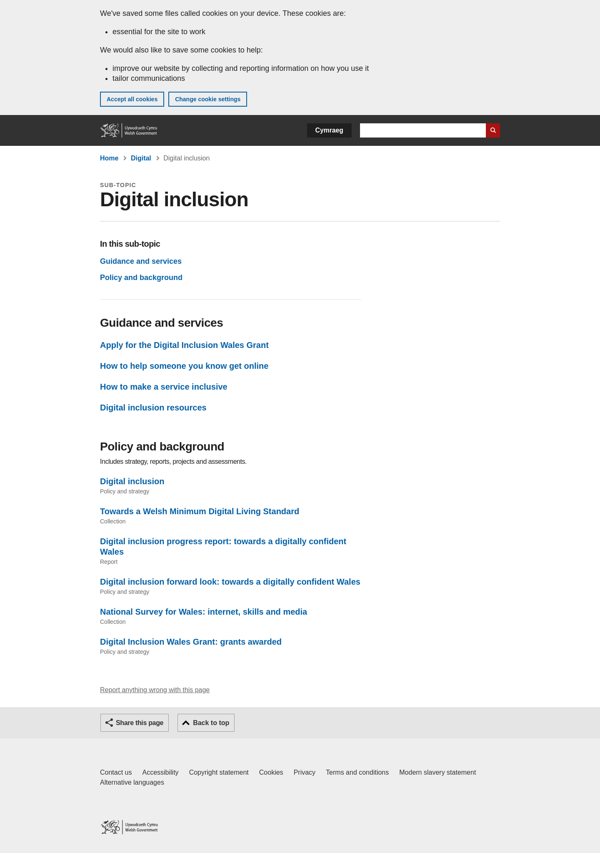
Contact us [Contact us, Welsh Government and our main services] (116, 772)
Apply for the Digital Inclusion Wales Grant (184, 345)
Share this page (139, 722)
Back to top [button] (211, 722)
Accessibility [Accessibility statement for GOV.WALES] (160, 772)
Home (109, 158)
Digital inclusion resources (153, 407)
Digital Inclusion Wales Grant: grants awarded (191, 641)
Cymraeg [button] (329, 130)
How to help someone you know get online (184, 365)
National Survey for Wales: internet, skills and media (203, 611)
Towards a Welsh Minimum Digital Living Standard (199, 511)
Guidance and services (141, 261)
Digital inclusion (132, 481)
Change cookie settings (207, 99)
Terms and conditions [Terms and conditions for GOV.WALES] (357, 772)
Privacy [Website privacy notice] (304, 772)
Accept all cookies (132, 99)
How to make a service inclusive (164, 386)
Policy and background (141, 277)
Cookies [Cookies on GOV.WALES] (271, 772)
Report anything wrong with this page (155, 689)
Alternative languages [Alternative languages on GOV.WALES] (132, 782)
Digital (141, 158)
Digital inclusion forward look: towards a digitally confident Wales (230, 581)
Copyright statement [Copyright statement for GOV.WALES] (219, 772)
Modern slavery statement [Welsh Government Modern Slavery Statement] (437, 772)
